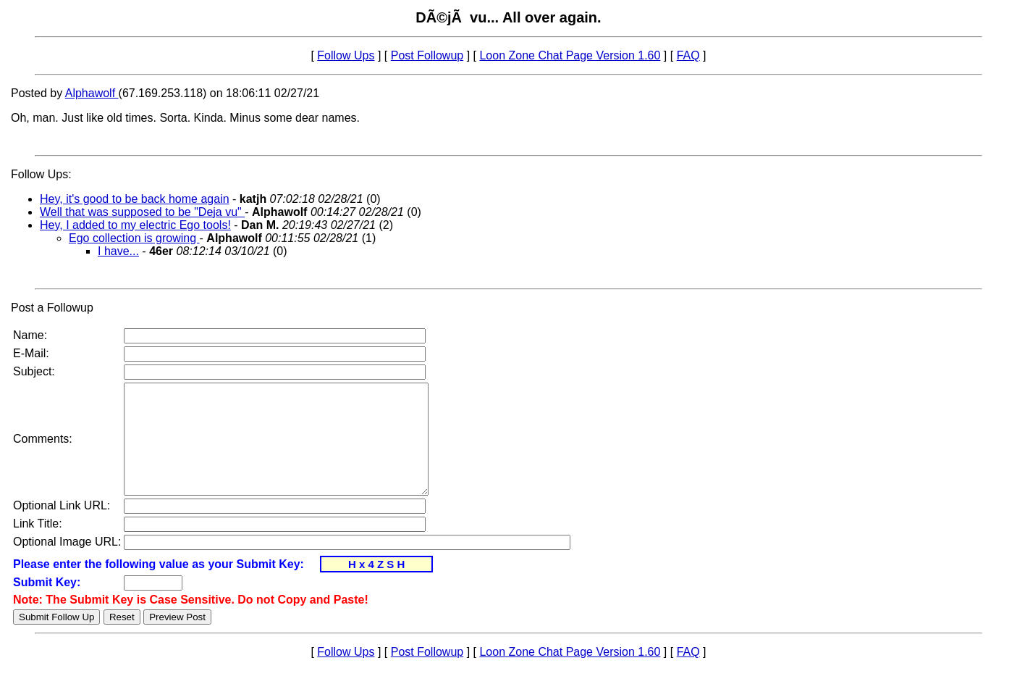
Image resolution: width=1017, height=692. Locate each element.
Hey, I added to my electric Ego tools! (135, 225)
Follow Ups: (41, 174)
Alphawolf (92, 93)
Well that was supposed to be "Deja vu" (142, 212)
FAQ (688, 55)
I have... (118, 251)
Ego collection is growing (134, 238)
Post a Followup (52, 307)
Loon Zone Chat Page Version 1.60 (569, 55)
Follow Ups (345, 55)
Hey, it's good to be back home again (134, 199)
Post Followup (427, 55)
